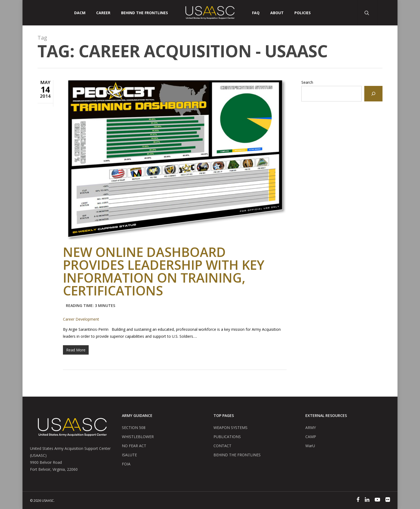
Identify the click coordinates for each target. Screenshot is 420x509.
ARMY (310, 427)
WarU (310, 445)
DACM (79, 13)
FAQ (256, 13)
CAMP (310, 436)
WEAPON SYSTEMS (230, 427)
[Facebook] (358, 500)
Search (307, 82)
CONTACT (222, 445)
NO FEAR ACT (134, 445)
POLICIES (302, 13)
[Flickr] (387, 500)
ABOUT (277, 13)
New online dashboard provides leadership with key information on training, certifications (163, 278)
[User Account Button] (387, 12)
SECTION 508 (133, 427)
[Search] (373, 93)
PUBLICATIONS (227, 436)
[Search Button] (367, 12)
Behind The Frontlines (144, 13)
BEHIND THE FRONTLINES (237, 454)
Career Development (81, 319)
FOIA (126, 463)
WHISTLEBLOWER (138, 436)
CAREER (103, 13)
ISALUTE (129, 454)
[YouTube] (377, 500)
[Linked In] (367, 500)
